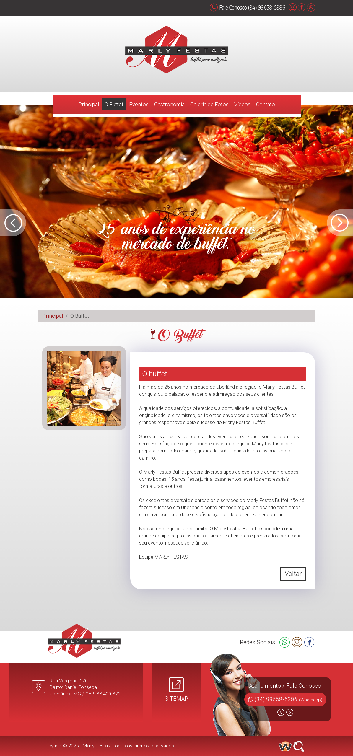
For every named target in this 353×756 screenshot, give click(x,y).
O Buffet (114, 104)
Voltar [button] (293, 573)
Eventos (139, 104)
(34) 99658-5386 (288, 699)
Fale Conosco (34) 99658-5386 (247, 7)
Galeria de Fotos (209, 104)
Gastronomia (169, 104)
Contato (265, 104)
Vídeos (242, 104)
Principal (88, 104)
